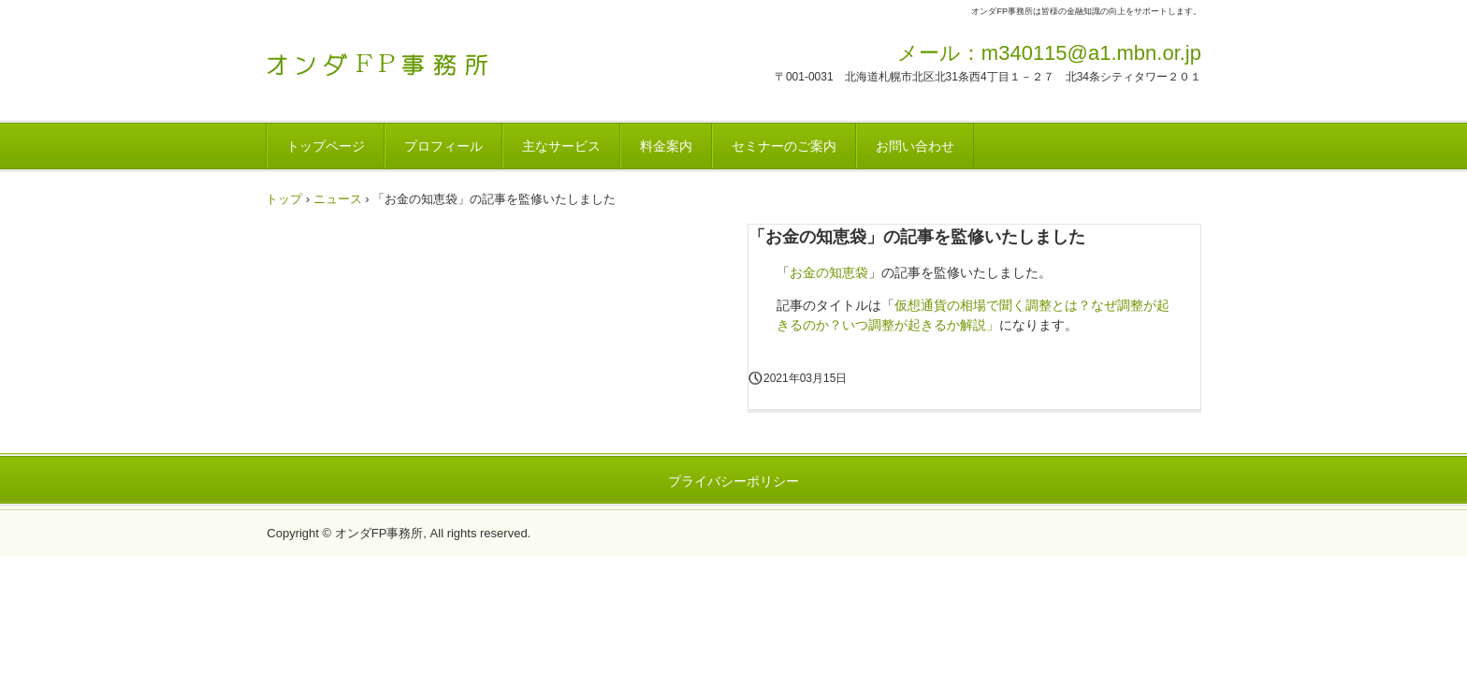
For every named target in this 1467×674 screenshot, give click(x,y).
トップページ (325, 146)
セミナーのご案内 (784, 146)
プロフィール (443, 146)
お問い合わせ (915, 146)
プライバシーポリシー (733, 481)
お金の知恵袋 (829, 272)
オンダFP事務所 (396, 59)
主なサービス (561, 146)
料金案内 (666, 146)
